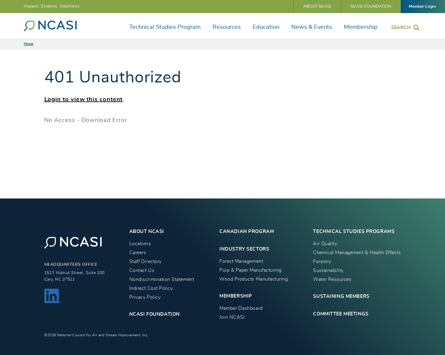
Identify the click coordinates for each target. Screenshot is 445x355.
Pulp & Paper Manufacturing (250, 270)
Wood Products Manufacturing (253, 279)
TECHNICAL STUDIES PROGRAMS (353, 231)
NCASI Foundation (370, 6)
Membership (361, 27)
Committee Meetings (340, 314)
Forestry (322, 261)
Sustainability (328, 270)
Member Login (422, 6)
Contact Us (141, 270)
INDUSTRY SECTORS (244, 249)
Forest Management (241, 261)
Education (266, 27)
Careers (137, 252)
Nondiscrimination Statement (161, 279)
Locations (140, 243)
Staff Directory (145, 261)
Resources (227, 27)
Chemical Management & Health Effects (357, 252)
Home (28, 44)
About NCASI (317, 6)
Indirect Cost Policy (151, 288)
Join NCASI (232, 317)
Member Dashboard (240, 308)
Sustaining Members (341, 296)
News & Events (311, 27)
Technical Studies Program (165, 27)
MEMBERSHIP (235, 296)
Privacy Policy (145, 297)
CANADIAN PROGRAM (246, 231)
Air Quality (325, 243)
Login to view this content (83, 99)
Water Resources (332, 279)
